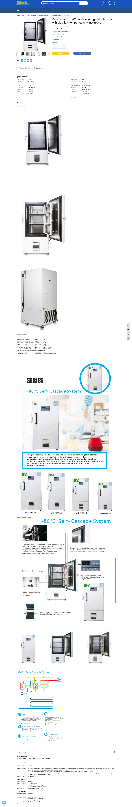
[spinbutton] (59, 46)
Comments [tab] (38, 68)
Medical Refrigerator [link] (56, 15)
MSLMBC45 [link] (68, 15)
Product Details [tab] (24, 68)
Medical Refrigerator (64, 31)
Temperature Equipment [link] (43, 15)
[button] (54, 46)
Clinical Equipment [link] (31, 15)
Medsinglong (60, 28)
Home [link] (22, 15)
